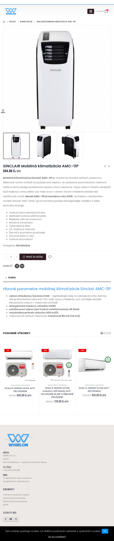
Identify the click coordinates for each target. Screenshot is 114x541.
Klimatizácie (23, 245)
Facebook (17, 266)
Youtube (11, 519)
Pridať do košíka (34, 256)
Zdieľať (7, 266)
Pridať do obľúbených (50, 257)
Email (22, 266)
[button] (101, 333)
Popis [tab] (12, 277)
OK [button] (105, 531)
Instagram (16, 519)
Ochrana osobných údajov (16, 494)
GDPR (5, 504)
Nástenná (25, 385)
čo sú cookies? (57, 536)
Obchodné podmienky (14, 498)
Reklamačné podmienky (15, 501)
